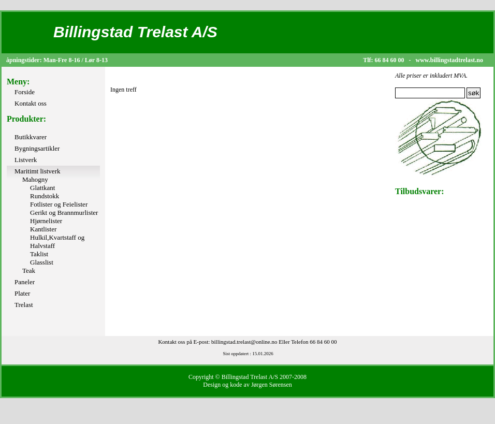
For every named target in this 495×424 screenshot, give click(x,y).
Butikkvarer (30, 137)
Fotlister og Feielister (59, 204)
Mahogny (35, 179)
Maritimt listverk (37, 171)
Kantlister (43, 229)
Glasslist (41, 262)
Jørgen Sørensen (271, 384)
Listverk (25, 160)
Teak (28, 270)
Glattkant (42, 188)
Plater (22, 293)
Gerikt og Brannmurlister (64, 212)
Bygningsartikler (37, 148)
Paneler (24, 282)
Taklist (39, 254)
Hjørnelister (46, 221)
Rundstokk (44, 196)
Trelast (23, 305)
